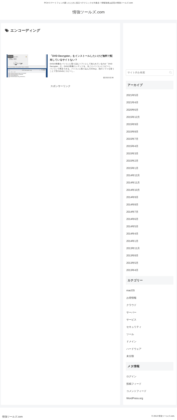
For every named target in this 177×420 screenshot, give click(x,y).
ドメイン (131, 341)
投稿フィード (133, 383)
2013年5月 (132, 262)
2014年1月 (132, 241)
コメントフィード (136, 391)
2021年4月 (132, 102)
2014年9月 (132, 197)
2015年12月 (133, 117)
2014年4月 (132, 233)
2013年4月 (132, 270)
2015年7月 (132, 138)
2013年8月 (132, 255)
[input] (149, 72)
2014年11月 (133, 182)
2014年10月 (133, 190)
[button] (170, 72)
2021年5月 (132, 95)
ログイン (131, 376)
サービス (131, 319)
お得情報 (131, 297)
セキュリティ (133, 327)
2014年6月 (132, 219)
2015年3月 (132, 153)
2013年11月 (133, 248)
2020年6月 (132, 109)
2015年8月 (132, 131)
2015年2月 (132, 160)
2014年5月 (132, 226)
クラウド (131, 305)
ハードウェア (133, 348)
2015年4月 (132, 146)
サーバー (131, 312)
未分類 (130, 356)
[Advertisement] (60, 41)
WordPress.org (134, 398)
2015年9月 (132, 124)
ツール (130, 334)
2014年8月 (132, 204)
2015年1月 (132, 168)
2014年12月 (133, 175)
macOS (130, 290)
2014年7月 (132, 211)
